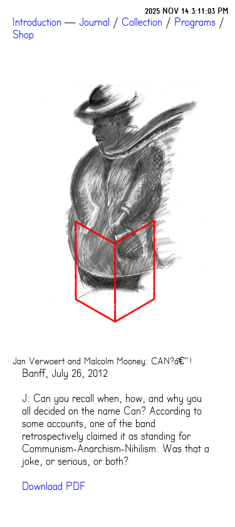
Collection (142, 22)
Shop (23, 34)
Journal (94, 22)
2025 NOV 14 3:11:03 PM (187, 11)
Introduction (37, 22)
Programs (195, 22)
